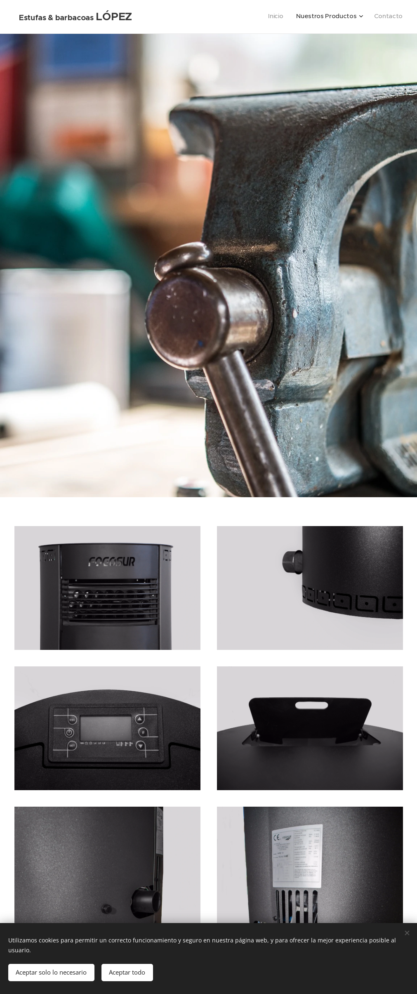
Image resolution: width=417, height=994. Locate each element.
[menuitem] (374, 17)
